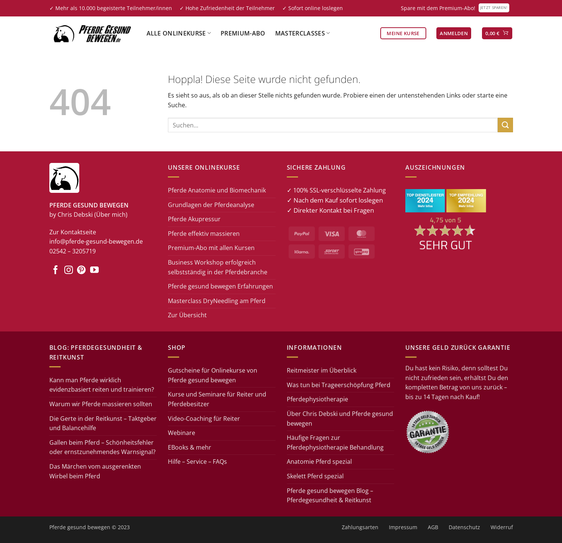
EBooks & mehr (189, 447)
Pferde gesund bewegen (79, 527)
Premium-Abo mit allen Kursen (211, 248)
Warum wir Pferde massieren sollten (100, 404)
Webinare (181, 433)
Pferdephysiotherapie (317, 399)
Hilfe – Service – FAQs (197, 461)
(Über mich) (111, 214)
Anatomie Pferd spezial (319, 461)
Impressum (403, 527)
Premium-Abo (243, 33)
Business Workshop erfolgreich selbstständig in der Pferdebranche (217, 267)
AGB (433, 527)
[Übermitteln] (505, 125)
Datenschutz (464, 527)
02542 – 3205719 (72, 251)
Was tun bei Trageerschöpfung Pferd (338, 385)
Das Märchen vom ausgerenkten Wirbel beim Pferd (95, 471)
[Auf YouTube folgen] (94, 270)
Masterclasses (302, 33)
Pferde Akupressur (194, 219)
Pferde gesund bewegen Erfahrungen (220, 286)
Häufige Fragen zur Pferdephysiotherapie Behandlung (335, 442)
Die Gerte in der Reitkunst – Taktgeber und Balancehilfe (103, 423)
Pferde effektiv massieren (204, 233)
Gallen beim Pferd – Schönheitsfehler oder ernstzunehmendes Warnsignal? (102, 447)
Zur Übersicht (187, 315)
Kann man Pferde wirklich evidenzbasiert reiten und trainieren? (101, 385)
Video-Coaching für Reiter (204, 418)
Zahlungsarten (360, 527)
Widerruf (502, 527)
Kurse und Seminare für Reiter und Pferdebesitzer (217, 399)
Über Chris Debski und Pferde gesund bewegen (340, 419)
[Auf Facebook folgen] (55, 270)
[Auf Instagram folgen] (68, 270)
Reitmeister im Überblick (321, 370)
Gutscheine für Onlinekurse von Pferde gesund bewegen (212, 375)
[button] (453, 33)
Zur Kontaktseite (72, 232)
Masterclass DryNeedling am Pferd (216, 301)
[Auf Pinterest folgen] (81, 270)
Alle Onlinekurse (179, 33)
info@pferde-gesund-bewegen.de (96, 241)
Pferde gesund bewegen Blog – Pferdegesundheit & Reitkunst (330, 496)
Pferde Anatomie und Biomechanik (217, 190)
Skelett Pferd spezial (315, 476)
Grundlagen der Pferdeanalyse (211, 205)
